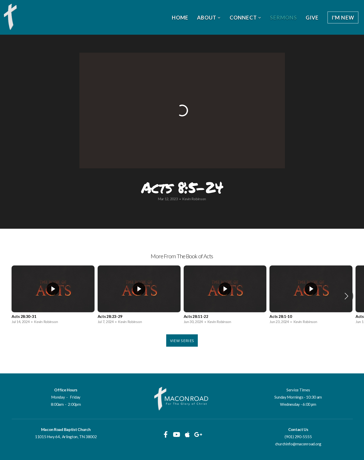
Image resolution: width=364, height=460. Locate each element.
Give (312, 17)
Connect (246, 17)
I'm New (343, 17)
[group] (53, 296)
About (209, 17)
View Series (182, 340)
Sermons (283, 17)
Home (180, 17)
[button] (346, 296)
